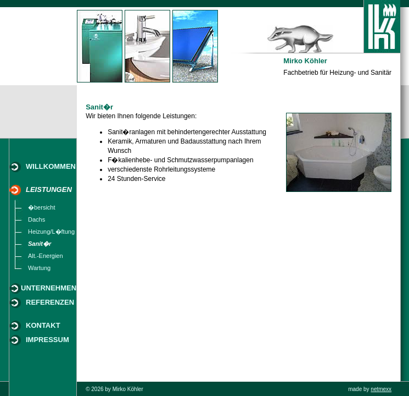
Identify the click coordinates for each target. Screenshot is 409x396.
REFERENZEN (50, 302)
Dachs (36, 219)
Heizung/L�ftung (51, 231)
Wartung (39, 268)
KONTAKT (43, 325)
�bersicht (41, 207)
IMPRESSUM (47, 340)
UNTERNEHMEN (48, 288)
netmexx (381, 389)
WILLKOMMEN (51, 166)
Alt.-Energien (45, 255)
